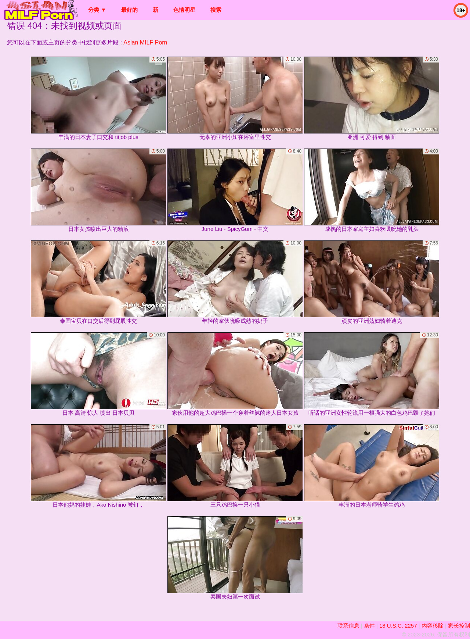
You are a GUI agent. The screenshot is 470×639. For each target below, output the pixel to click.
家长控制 (459, 625)
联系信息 (348, 625)
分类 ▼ (97, 10)
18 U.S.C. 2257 (398, 625)
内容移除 (433, 625)
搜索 (215, 10)
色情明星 (184, 10)
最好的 (129, 10)
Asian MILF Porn (145, 42)
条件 (369, 625)
